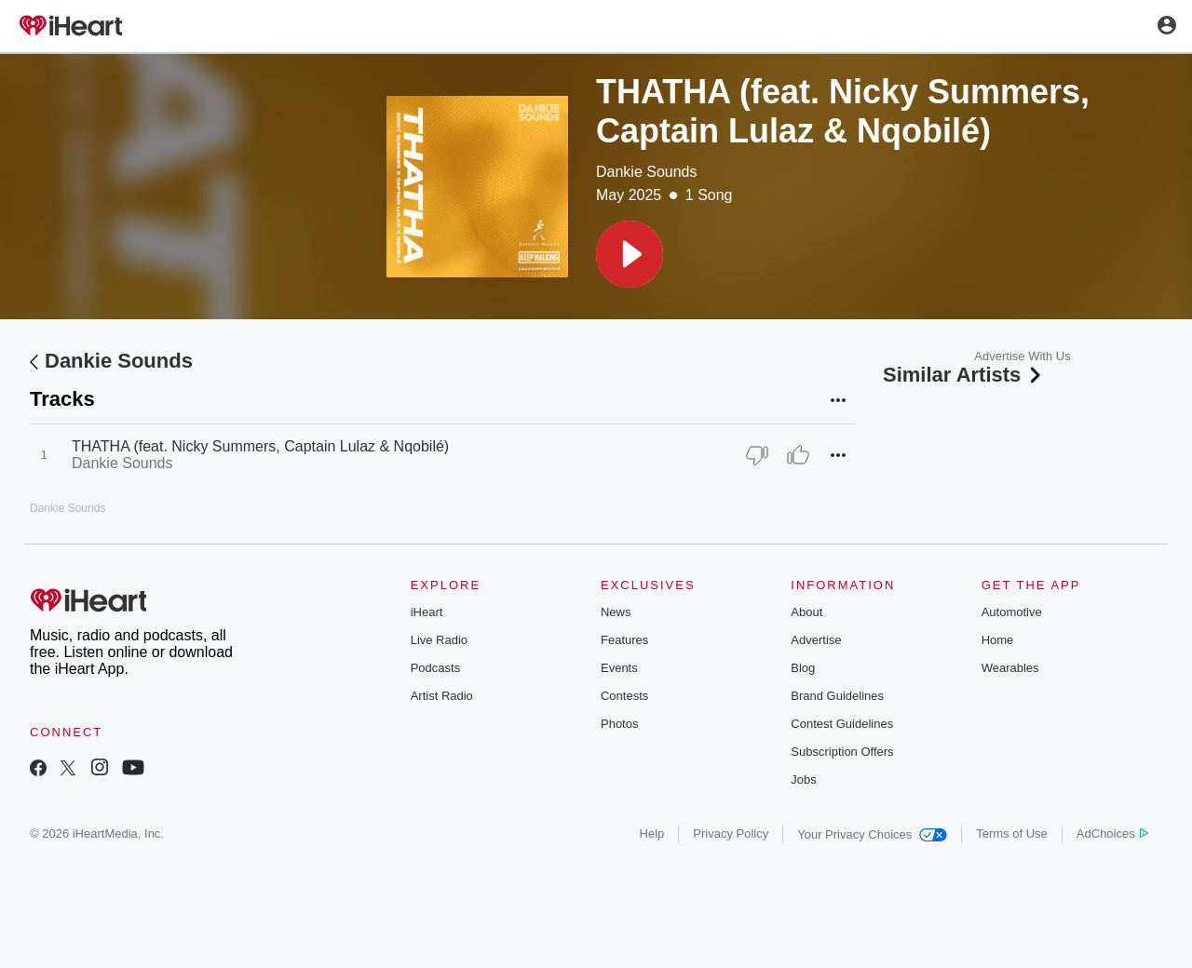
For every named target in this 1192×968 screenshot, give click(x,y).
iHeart (427, 612)
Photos (619, 724)
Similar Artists (964, 374)
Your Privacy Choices (872, 834)
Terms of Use (1012, 833)
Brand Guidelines (837, 696)
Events (619, 668)
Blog (803, 668)
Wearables (1010, 668)
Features (624, 640)
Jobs (803, 779)
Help (652, 833)
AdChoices (1112, 833)
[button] (629, 254)
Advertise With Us (1022, 356)
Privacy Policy (730, 833)
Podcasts (435, 668)
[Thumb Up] (798, 455)
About (806, 612)
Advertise (816, 640)
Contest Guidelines (842, 724)
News (616, 612)
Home (998, 640)
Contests (624, 696)
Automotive (1012, 612)
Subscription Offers (842, 752)
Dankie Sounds (647, 172)
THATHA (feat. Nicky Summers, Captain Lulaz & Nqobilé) (260, 446)
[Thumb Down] (757, 455)
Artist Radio (442, 696)
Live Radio (439, 640)
